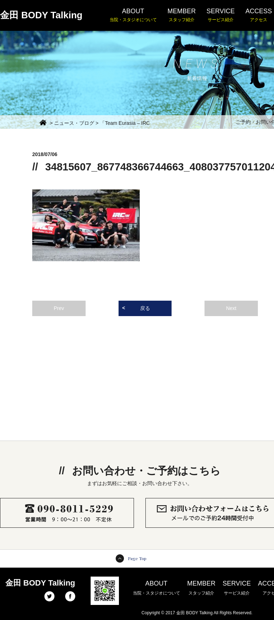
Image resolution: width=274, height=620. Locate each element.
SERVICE (221, 15)
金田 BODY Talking (41, 15)
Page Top (137, 558)
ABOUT (133, 15)
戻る (145, 308)
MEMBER (182, 15)
